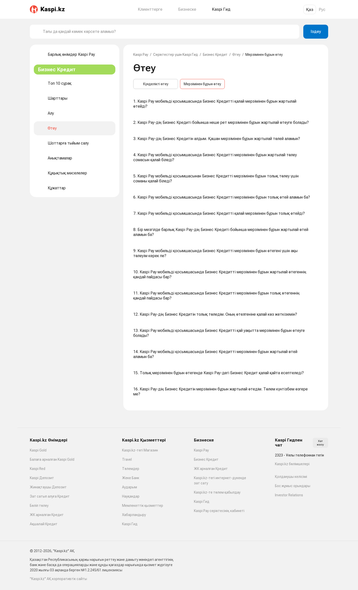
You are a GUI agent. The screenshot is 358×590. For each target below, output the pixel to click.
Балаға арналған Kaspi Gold (52, 459)
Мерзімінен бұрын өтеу (202, 84)
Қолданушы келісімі (291, 477)
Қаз (309, 9)
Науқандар (130, 496)
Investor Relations (289, 495)
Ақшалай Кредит (43, 524)
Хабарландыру (134, 515)
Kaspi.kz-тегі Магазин (140, 450)
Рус (322, 9)
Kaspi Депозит (42, 478)
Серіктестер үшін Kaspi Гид (175, 55)
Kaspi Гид (129, 524)
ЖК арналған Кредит (47, 515)
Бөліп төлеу (39, 506)
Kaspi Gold (38, 450)
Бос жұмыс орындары (292, 486)
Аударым (129, 487)
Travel (127, 459)
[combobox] (169, 31)
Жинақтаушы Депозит (48, 487)
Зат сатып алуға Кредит (50, 496)
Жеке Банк (130, 478)
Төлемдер (130, 469)
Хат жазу (320, 442)
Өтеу (236, 55)
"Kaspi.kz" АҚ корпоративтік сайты (58, 579)
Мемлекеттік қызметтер (142, 506)
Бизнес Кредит (215, 55)
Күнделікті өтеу (155, 84)
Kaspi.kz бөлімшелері (292, 464)
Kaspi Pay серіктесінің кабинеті (219, 511)
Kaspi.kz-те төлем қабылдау (217, 492)
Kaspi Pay (140, 55)
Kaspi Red (37, 469)
